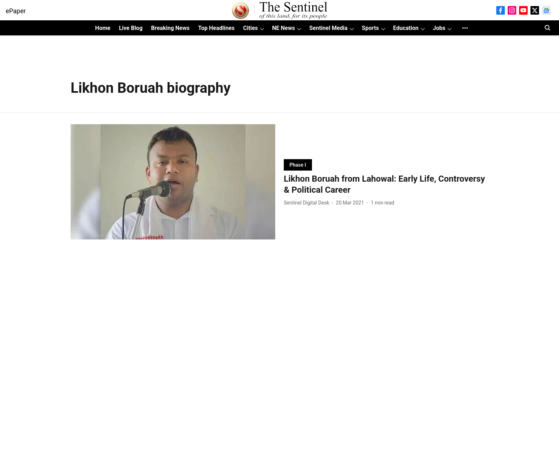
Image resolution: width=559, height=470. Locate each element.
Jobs (439, 28)
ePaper (16, 11)
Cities (250, 28)
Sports (370, 28)
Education (406, 28)
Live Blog (131, 28)
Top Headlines (216, 28)
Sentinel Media (328, 28)
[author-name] (308, 203)
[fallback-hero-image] (173, 181)
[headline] (386, 184)
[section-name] (298, 164)
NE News (283, 28)
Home (103, 28)
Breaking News (170, 28)
